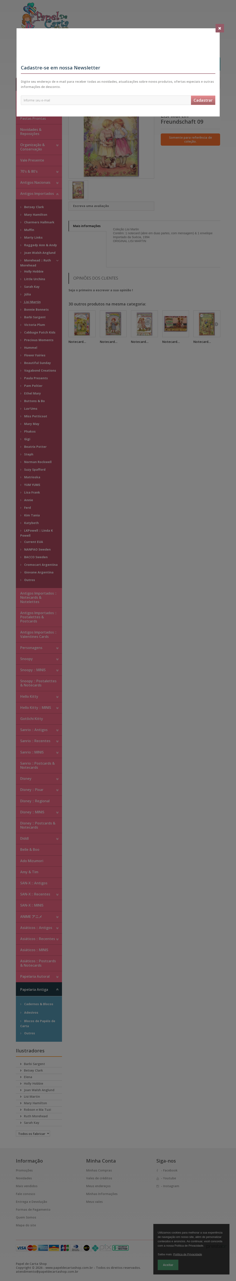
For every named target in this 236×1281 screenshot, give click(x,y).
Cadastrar (203, 100)
